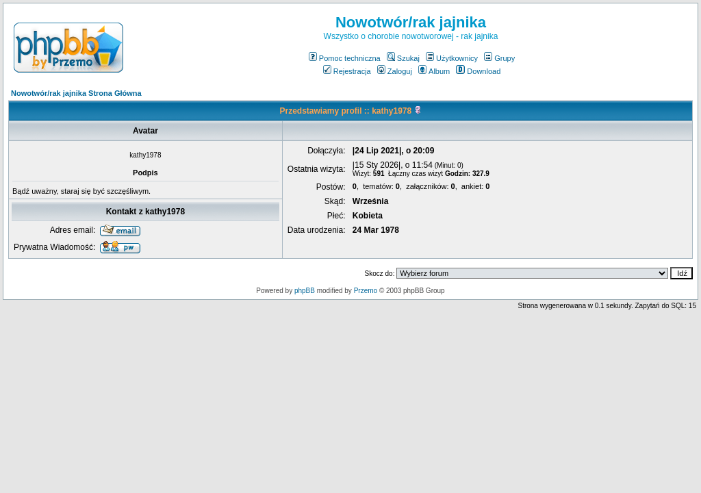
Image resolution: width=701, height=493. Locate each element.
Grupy (499, 58)
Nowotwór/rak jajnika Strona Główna (76, 93)
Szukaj (403, 58)
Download (478, 71)
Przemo (365, 290)
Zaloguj (394, 71)
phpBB (304, 290)
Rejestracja (347, 71)
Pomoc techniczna (345, 58)
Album (434, 71)
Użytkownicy (452, 58)
